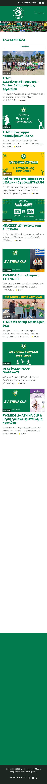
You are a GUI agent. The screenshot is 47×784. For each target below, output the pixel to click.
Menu (39, 13)
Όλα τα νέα (25, 47)
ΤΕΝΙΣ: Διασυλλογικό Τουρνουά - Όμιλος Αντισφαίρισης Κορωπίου (21, 83)
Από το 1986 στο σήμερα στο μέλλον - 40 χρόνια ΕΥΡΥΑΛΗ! (23, 180)
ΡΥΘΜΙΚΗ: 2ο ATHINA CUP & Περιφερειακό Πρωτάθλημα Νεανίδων (22, 419)
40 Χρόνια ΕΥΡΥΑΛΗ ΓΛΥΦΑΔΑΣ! (16, 370)
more (22, 100)
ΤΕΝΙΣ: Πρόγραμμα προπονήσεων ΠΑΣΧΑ (18, 134)
